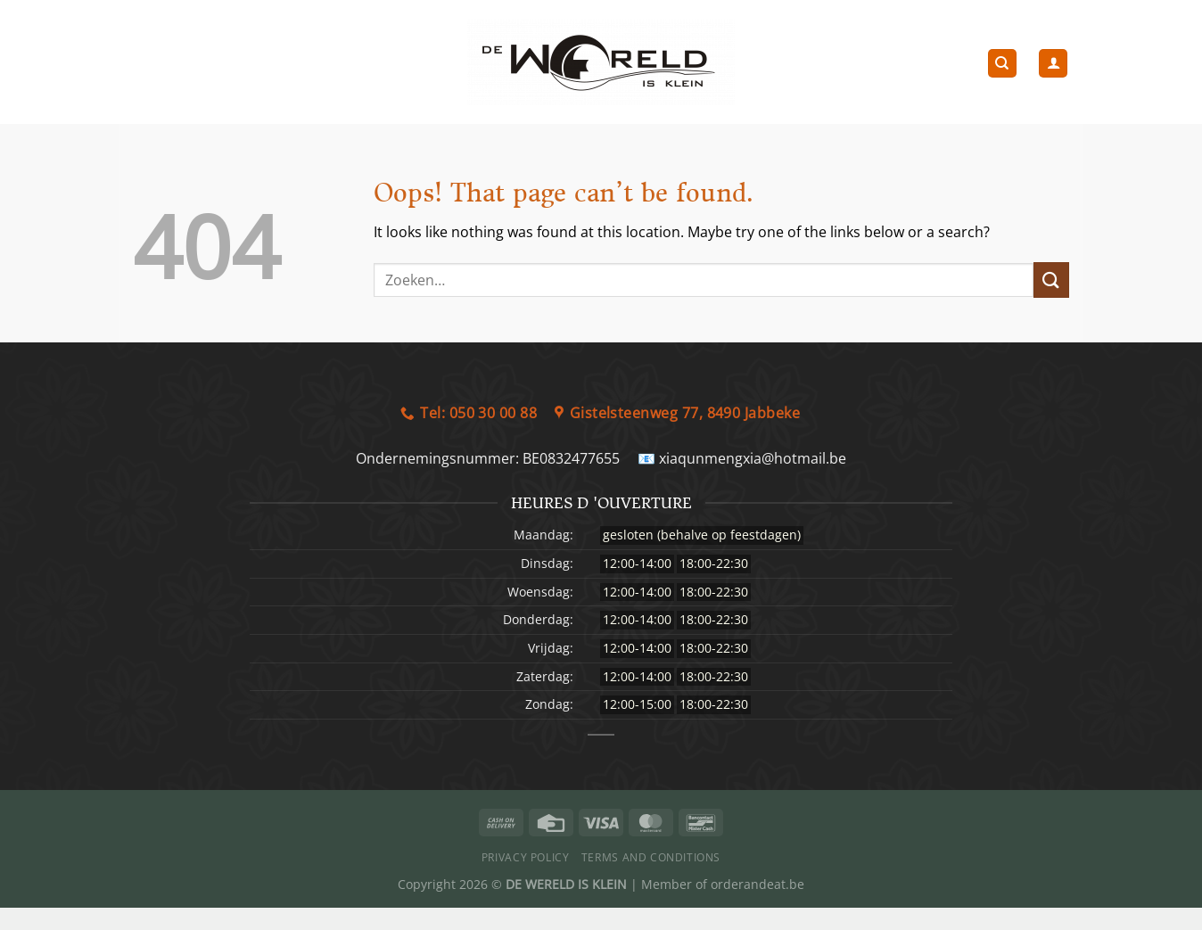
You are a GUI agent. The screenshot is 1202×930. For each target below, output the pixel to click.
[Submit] (1051, 279)
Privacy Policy (526, 857)
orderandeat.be (757, 884)
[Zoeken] (1002, 63)
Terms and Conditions (650, 857)
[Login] (1053, 63)
